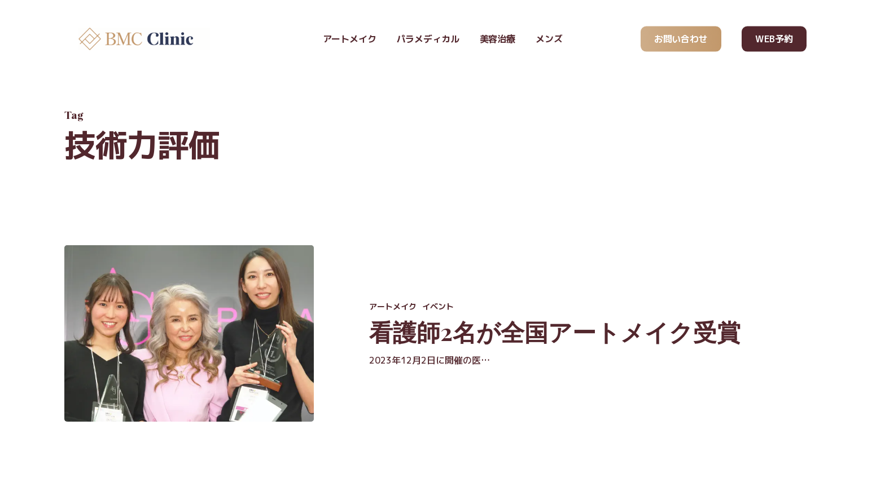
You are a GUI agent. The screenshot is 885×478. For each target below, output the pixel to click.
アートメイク (393, 307)
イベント (438, 307)
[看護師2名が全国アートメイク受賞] (189, 333)
